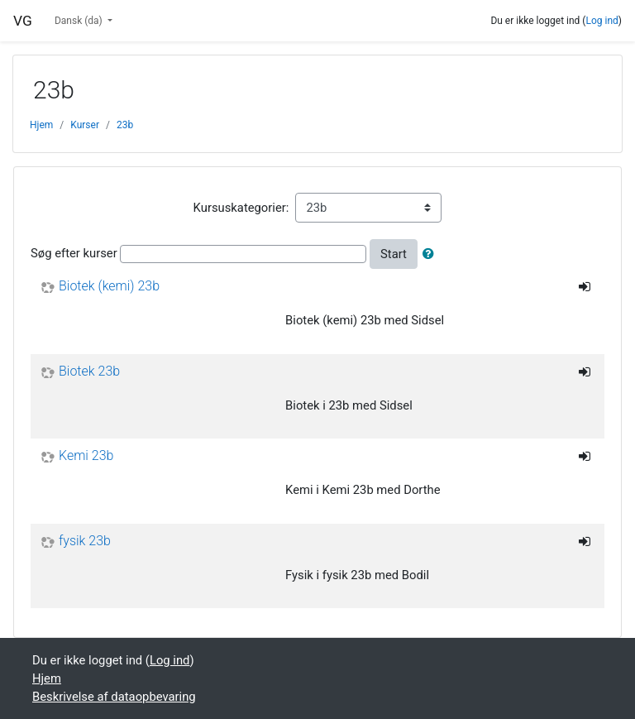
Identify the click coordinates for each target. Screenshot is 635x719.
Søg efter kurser (74, 253)
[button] (431, 254)
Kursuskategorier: (241, 207)
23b (125, 125)
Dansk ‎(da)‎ (80, 20)
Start (393, 254)
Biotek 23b (89, 371)
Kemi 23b (86, 456)
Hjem (41, 125)
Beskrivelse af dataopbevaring (114, 696)
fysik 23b (85, 541)
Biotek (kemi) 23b (109, 286)
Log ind (601, 20)
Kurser (84, 125)
